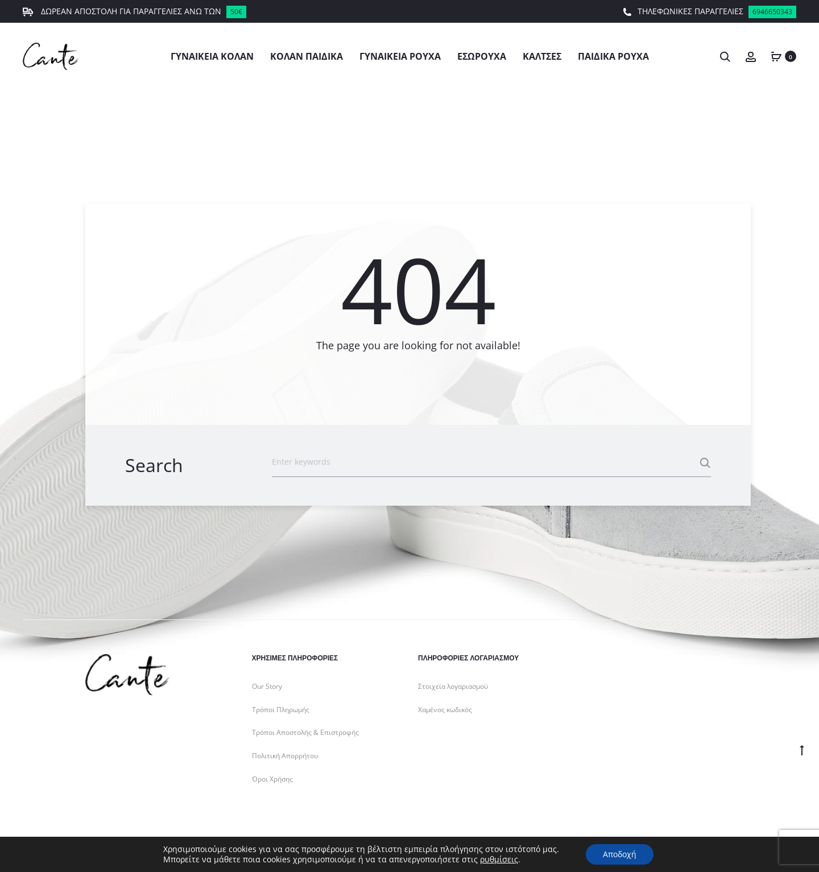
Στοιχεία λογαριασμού (453, 686)
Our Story (267, 686)
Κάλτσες (542, 56)
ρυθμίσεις (499, 859)
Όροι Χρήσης (272, 779)
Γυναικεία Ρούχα (400, 56)
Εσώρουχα (481, 56)
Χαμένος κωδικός (445, 709)
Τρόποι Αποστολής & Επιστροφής (305, 732)
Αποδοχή (619, 854)
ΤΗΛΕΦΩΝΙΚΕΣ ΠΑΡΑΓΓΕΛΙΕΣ (709, 12)
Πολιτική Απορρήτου (285, 756)
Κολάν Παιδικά (306, 56)
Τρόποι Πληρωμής (280, 709)
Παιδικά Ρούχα (613, 56)
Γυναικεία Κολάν (212, 56)
